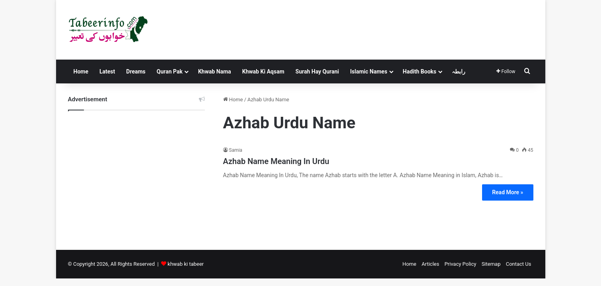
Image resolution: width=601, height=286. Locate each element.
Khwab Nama (214, 71)
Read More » (507, 192)
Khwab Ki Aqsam (263, 71)
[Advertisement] (136, 174)
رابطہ (458, 71)
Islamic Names (368, 71)
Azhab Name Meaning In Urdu (276, 161)
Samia (236, 150)
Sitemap (491, 264)
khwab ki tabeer (185, 264)
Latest (107, 71)
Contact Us (518, 264)
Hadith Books (419, 71)
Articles (430, 264)
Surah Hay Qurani (317, 71)
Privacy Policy (460, 264)
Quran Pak (170, 71)
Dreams (135, 71)
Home (81, 71)
